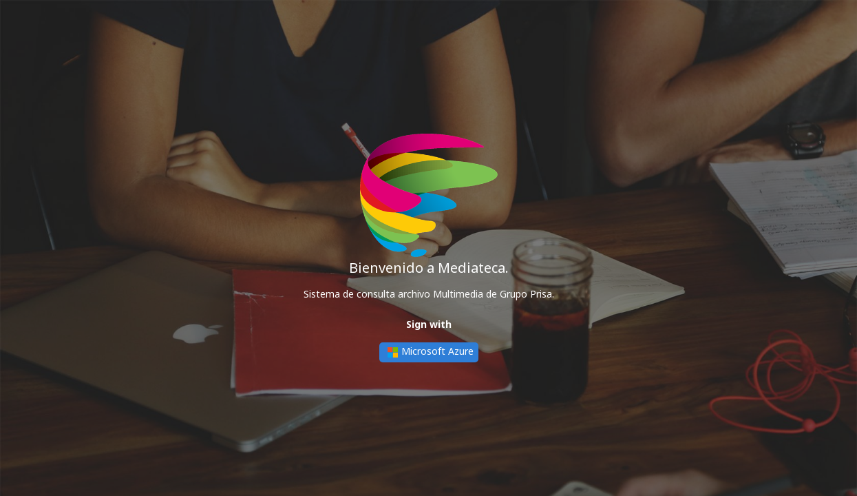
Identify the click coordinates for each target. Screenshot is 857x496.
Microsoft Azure (429, 352)
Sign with (429, 324)
